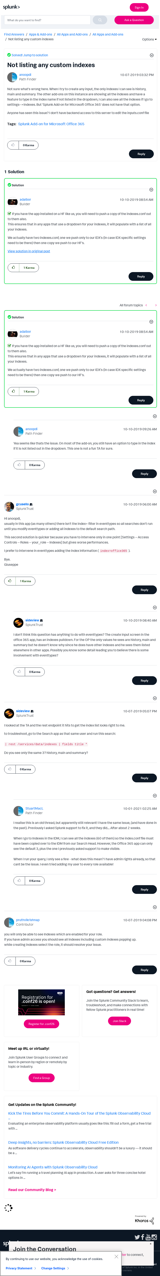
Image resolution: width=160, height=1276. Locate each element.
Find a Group (41, 1078)
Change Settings (53, 1268)
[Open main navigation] (154, 7)
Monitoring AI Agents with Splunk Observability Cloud (52, 1167)
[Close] (116, 1256)
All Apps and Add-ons (72, 34)
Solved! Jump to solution (30, 55)
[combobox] (55, 20)
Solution (17, 185)
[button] (151, 56)
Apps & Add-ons (40, 34)
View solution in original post (29, 251)
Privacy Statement (19, 1268)
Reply (141, 154)
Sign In (139, 7)
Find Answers (14, 34)
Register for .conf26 (41, 1024)
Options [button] (146, 39)
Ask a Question (134, 20)
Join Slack (119, 1021)
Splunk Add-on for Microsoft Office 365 (51, 123)
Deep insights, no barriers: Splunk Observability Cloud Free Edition (63, 1142)
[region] (61, 1263)
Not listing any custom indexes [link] (31, 39)
